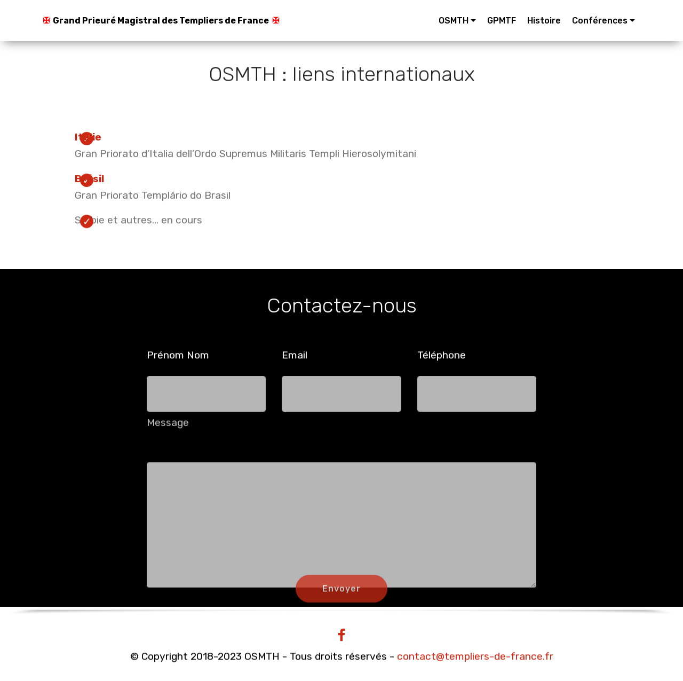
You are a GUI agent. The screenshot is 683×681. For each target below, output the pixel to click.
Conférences (600, 20)
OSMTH (453, 20)
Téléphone (441, 355)
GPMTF (501, 20)
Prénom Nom (178, 355)
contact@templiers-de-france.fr (475, 657)
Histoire (544, 20)
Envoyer (341, 594)
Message (168, 425)
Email (294, 355)
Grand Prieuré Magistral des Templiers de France (161, 20)
